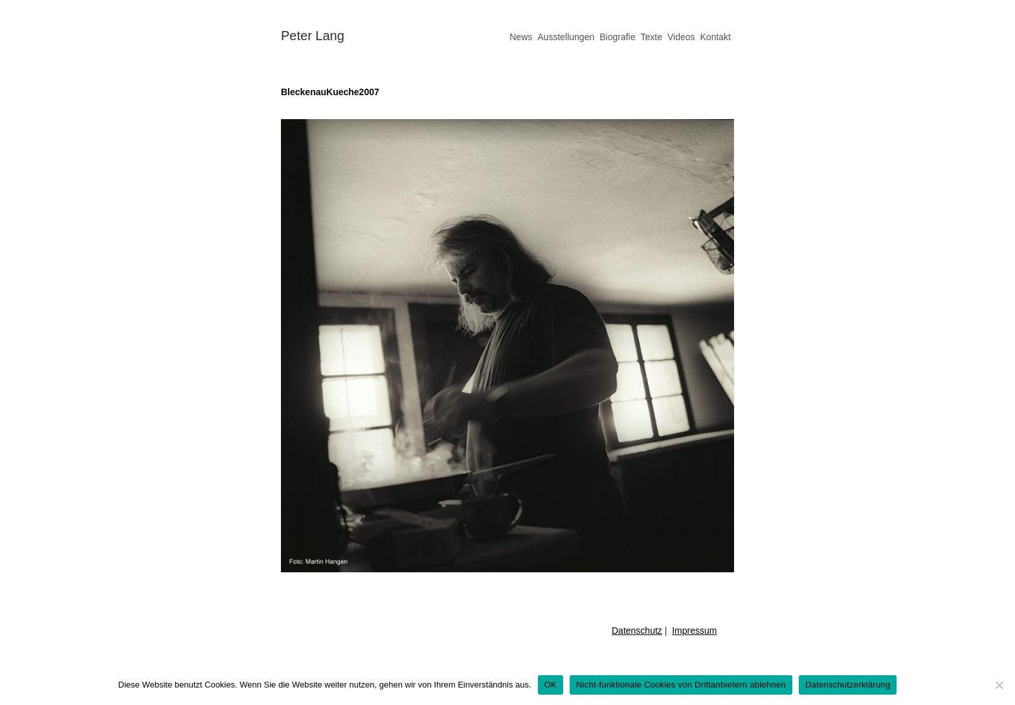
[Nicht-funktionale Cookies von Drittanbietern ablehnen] (998, 684)
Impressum (694, 630)
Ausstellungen (565, 37)
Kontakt (715, 37)
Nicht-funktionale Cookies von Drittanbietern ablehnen (681, 684)
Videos (681, 37)
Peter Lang (312, 35)
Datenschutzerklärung (847, 684)
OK (550, 684)
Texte (651, 37)
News (520, 37)
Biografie (617, 37)
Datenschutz (637, 630)
